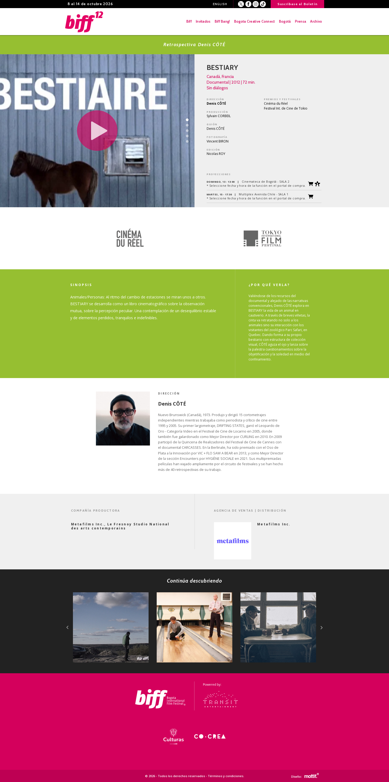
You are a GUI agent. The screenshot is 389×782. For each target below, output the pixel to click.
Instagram (256, 4)
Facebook (248, 4)
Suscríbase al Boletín (297, 4)
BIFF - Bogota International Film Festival (84, 21)
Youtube (263, 4)
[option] (130, 238)
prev (67, 627)
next (321, 627)
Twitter (241, 4)
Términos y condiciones (225, 776)
